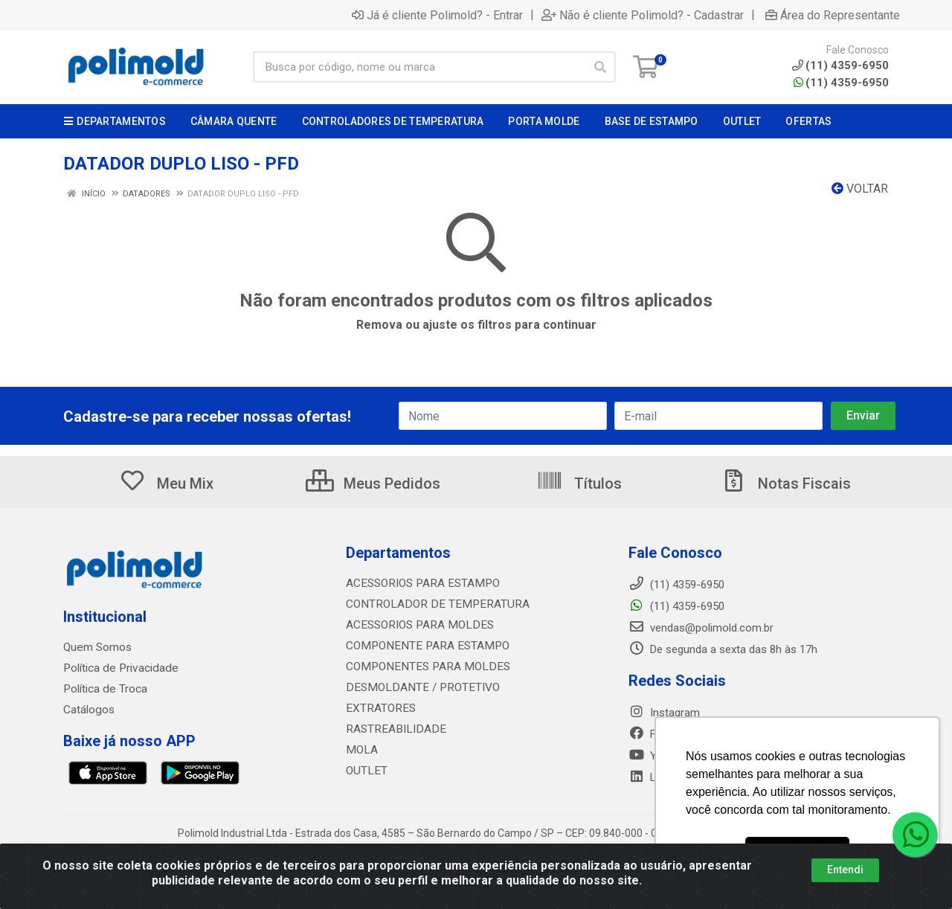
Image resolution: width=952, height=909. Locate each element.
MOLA (361, 750)
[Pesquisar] (600, 67)
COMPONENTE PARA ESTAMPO (423, 645)
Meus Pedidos (373, 483)
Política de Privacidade (118, 668)
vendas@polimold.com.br (701, 628)
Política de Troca (104, 689)
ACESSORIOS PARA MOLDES (416, 625)
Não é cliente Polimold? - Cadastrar (642, 15)
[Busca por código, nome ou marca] (419, 67)
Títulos (579, 483)
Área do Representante (832, 15)
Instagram (664, 712)
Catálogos (88, 709)
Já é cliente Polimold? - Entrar (437, 15)
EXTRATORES (379, 708)
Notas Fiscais (785, 483)
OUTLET (365, 770)
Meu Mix (166, 483)
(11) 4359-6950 (841, 82)
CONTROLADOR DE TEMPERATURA (431, 604)
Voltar (860, 189)
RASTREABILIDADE (392, 729)
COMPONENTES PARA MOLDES (422, 666)
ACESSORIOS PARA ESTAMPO (420, 583)
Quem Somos (97, 647)
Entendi (845, 870)
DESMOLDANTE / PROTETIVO (418, 687)
